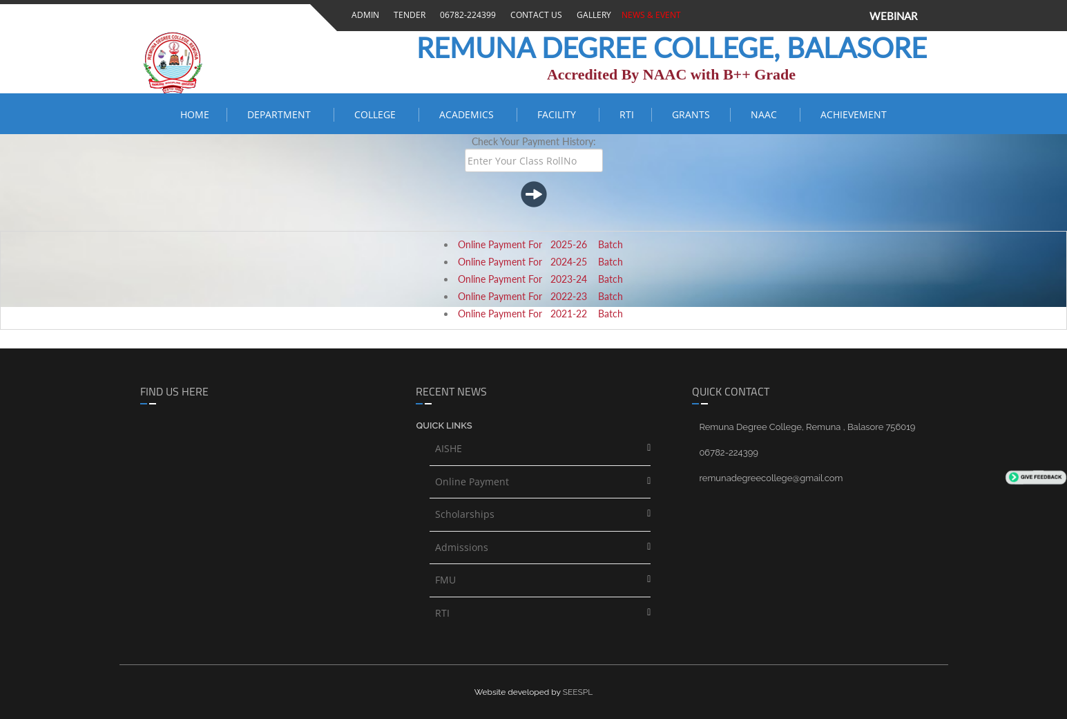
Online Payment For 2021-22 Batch (540, 313)
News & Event (649, 15)
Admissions (461, 547)
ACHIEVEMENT (853, 114)
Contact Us (534, 15)
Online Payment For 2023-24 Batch (540, 279)
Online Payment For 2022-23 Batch (540, 296)
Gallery (592, 15)
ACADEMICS (469, 114)
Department (281, 114)
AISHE (448, 448)
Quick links (444, 425)
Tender (407, 15)
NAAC (766, 114)
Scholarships (464, 514)
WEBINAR (893, 16)
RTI (626, 114)
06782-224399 (466, 15)
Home (194, 114)
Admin (363, 15)
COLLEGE (377, 114)
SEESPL (578, 692)
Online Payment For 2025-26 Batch (540, 244)
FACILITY (559, 114)
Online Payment (472, 481)
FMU (445, 579)
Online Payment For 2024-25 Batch (540, 262)
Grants (692, 114)
